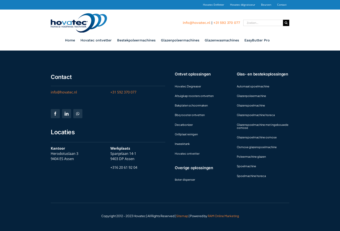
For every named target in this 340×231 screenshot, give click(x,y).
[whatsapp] (77, 113)
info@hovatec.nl (196, 23)
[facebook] (55, 113)
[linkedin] (66, 113)
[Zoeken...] (263, 23)
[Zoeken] (286, 23)
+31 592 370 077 (226, 23)
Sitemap (182, 216)
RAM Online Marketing (223, 216)
